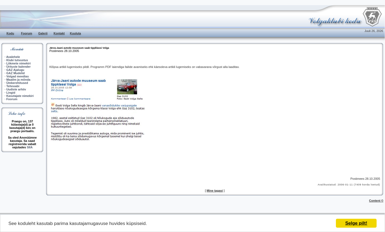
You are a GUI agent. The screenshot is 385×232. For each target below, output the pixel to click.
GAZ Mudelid (15, 73)
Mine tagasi (215, 190)
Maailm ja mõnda (18, 79)
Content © (376, 200)
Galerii (42, 33)
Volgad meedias (17, 76)
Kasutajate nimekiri (20, 95)
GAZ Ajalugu (15, 69)
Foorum (26, 33)
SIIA (30, 147)
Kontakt (59, 33)
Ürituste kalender (18, 66)
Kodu (10, 33)
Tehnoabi (12, 86)
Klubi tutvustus (17, 60)
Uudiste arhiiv (16, 89)
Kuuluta (75, 33)
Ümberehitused (17, 82)
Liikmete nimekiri (18, 63)
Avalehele (13, 56)
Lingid (10, 92)
